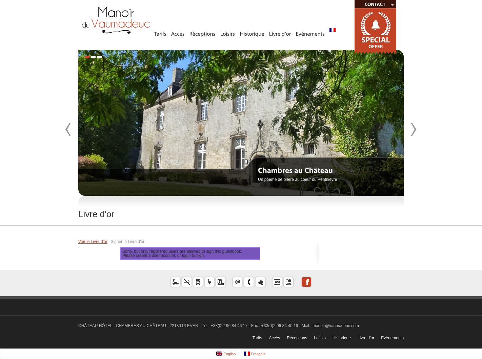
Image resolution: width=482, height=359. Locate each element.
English (226, 354)
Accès (274, 338)
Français (254, 354)
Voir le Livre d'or (92, 241)
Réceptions (297, 338)
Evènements (392, 338)
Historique (342, 338)
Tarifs (257, 338)
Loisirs (320, 338)
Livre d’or (366, 338)
